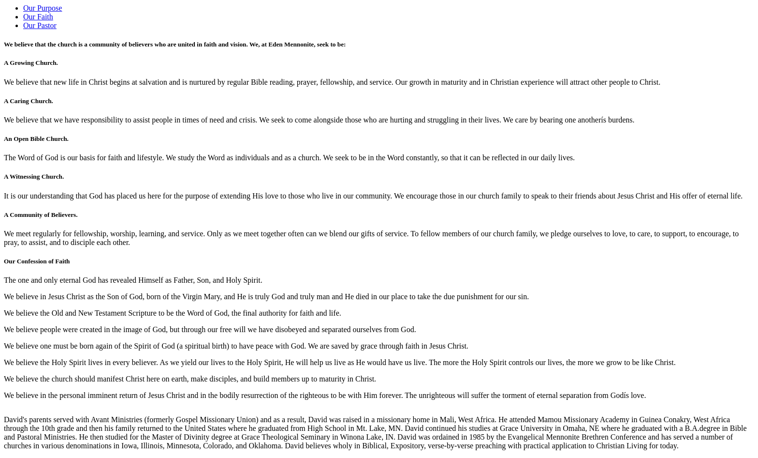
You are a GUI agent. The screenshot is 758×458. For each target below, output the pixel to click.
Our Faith (38, 17)
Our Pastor (40, 25)
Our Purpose (42, 8)
